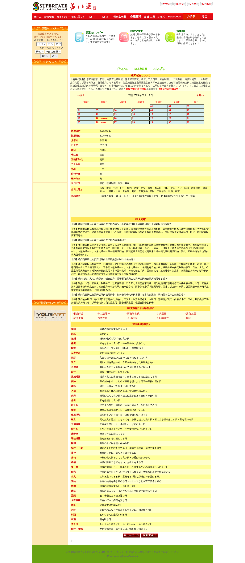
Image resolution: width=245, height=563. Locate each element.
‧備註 (188, 318)
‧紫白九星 (190, 313)
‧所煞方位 (102, 318)
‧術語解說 (78, 313)
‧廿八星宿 (161, 313)
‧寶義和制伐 (132, 313)
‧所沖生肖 (78, 318)
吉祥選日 (181, 31)
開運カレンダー (94, 32)
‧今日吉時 (131, 318)
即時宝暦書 (136, 31)
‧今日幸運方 (162, 318)
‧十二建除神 (103, 313)
